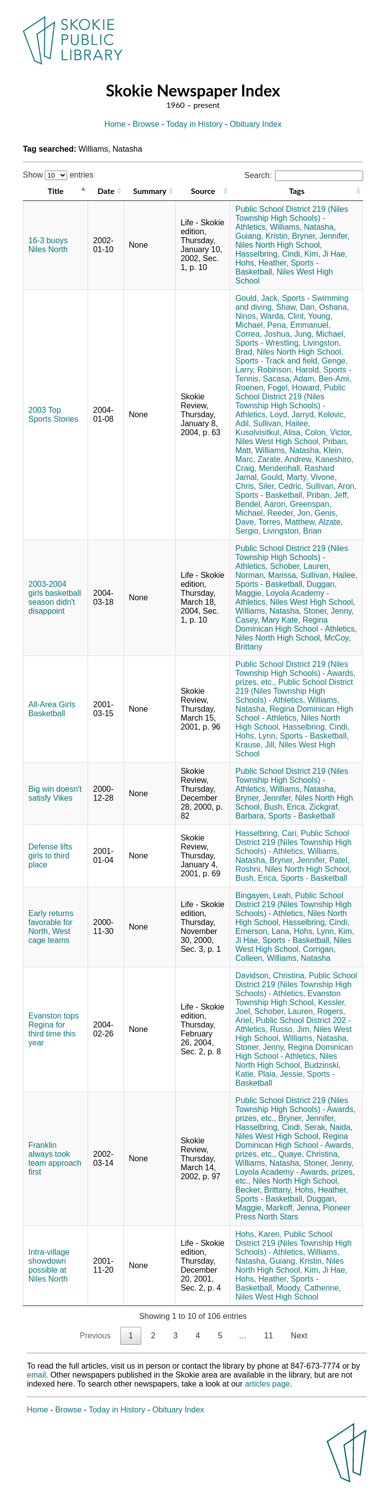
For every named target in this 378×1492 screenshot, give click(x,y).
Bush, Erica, (285, 807)
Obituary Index (256, 124)
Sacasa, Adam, (289, 378)
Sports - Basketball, (269, 495)
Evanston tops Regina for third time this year (53, 1029)
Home (115, 124)
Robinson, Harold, (289, 370)
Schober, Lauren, (300, 566)
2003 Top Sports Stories (53, 414)
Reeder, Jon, (289, 513)
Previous (95, 1335)
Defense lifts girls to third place (50, 855)
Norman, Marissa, (266, 575)
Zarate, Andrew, (285, 459)
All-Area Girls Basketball (51, 709)
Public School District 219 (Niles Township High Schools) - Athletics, (291, 218)
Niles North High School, (278, 245)
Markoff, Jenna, (293, 1208)
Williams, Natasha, (303, 227)
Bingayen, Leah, (264, 895)
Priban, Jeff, (327, 495)
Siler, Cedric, (280, 486)
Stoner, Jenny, (328, 611)
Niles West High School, (277, 441)
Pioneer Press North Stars (292, 1212)
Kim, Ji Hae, (325, 254)
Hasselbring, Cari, (266, 833)
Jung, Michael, (320, 334)
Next (299, 1335)
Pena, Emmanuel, (298, 325)
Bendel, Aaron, (261, 504)
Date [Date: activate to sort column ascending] (105, 190)
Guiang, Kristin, (262, 236)
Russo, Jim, (291, 1029)
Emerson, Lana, (263, 931)
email (36, 1375)
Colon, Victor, (328, 432)
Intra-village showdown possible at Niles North (49, 1265)
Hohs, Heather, (261, 263)
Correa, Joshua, (263, 334)
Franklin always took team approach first (55, 1158)
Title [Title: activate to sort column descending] (56, 190)
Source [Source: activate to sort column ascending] (203, 190)
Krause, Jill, (256, 745)
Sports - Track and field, (277, 361)
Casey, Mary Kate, (267, 620)
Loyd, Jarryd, (293, 414)
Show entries (58, 175)
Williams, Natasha (298, 958)
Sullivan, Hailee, (281, 423)
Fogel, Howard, (295, 387)
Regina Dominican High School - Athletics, (296, 624)
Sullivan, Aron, (331, 486)
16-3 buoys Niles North (48, 245)
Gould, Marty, (284, 477)
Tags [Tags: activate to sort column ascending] (296, 190)
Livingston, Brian (292, 531)
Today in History (194, 124)
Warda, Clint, (283, 316)
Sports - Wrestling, (267, 343)
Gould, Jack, (257, 298)
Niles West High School (276, 1297)
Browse (146, 124)
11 (268, 1335)
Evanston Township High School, (288, 998)
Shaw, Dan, (296, 307)
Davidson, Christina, (270, 975)
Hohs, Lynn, (256, 736)
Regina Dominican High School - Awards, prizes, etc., (294, 1145)
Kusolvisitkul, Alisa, (268, 432)
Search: (303, 175)
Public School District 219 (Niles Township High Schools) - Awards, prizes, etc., (295, 673)
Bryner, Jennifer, (321, 236)
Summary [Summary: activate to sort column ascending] (150, 190)
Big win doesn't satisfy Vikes (55, 793)
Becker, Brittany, (263, 1190)
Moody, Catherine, (309, 1288)
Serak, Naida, (328, 1127)
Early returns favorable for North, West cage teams (51, 926)
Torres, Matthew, (287, 522)
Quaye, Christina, (309, 1154)
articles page (267, 1384)
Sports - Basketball (301, 816)
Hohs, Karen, (258, 1234)
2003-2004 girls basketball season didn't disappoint (54, 597)
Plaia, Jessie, (281, 1074)
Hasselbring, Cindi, (268, 254)
